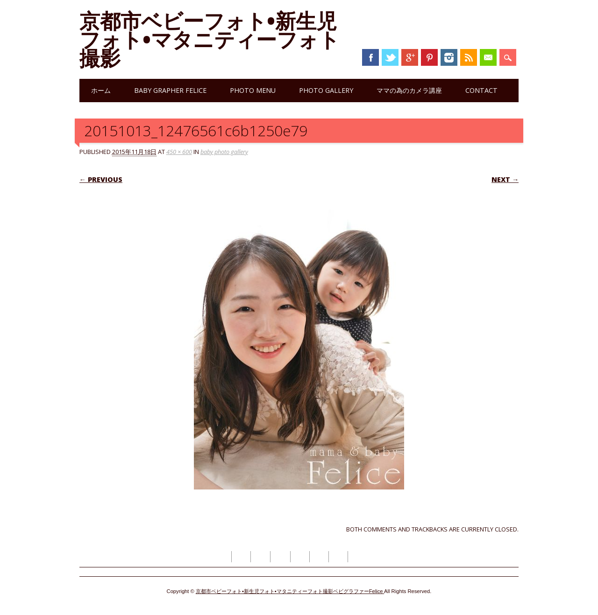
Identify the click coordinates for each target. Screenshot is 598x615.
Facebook (370, 57)
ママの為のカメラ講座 (409, 90)
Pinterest (429, 57)
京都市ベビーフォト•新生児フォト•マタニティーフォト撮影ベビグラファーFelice (290, 591)
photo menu (253, 90)
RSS (468, 57)
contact (481, 90)
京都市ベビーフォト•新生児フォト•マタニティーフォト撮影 (209, 39)
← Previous (100, 179)
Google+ (409, 57)
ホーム (101, 90)
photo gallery (326, 90)
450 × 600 (179, 151)
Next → (505, 179)
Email (488, 57)
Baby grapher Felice (170, 90)
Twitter (390, 57)
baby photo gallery (224, 151)
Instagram (449, 57)
